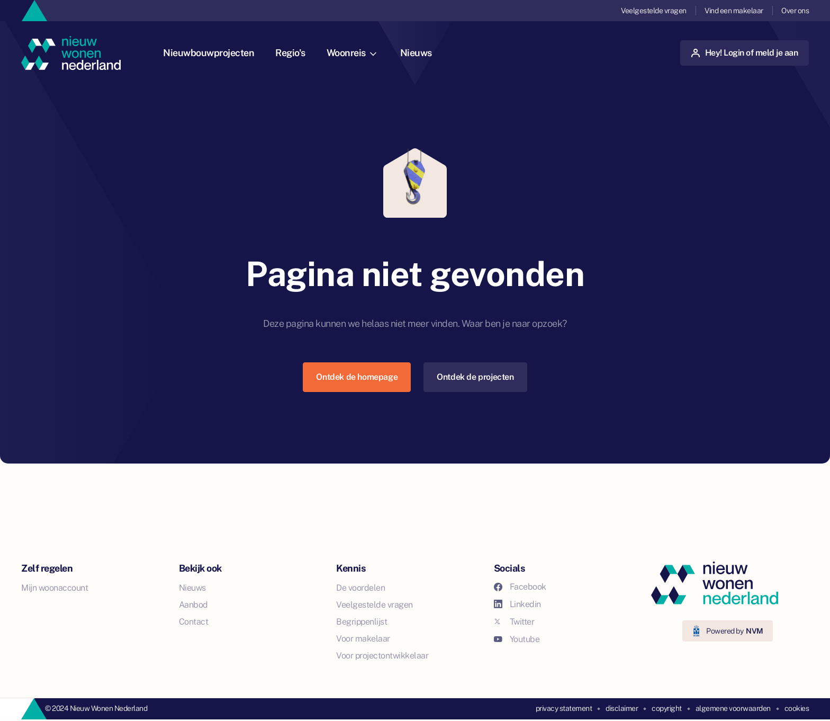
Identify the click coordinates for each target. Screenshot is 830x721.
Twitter (514, 622)
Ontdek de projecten (475, 377)
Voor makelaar (363, 639)
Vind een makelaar (734, 10)
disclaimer (622, 708)
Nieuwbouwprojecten (208, 52)
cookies (796, 708)
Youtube (517, 639)
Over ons (795, 10)
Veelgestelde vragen (654, 10)
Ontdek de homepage (357, 377)
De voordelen (360, 588)
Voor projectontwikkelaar (382, 656)
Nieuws (416, 52)
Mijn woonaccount (54, 588)
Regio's (290, 52)
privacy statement (564, 708)
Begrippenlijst (361, 622)
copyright (667, 708)
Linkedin (517, 604)
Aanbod (193, 605)
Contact (194, 622)
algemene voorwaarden (733, 708)
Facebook (520, 587)
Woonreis (351, 52)
